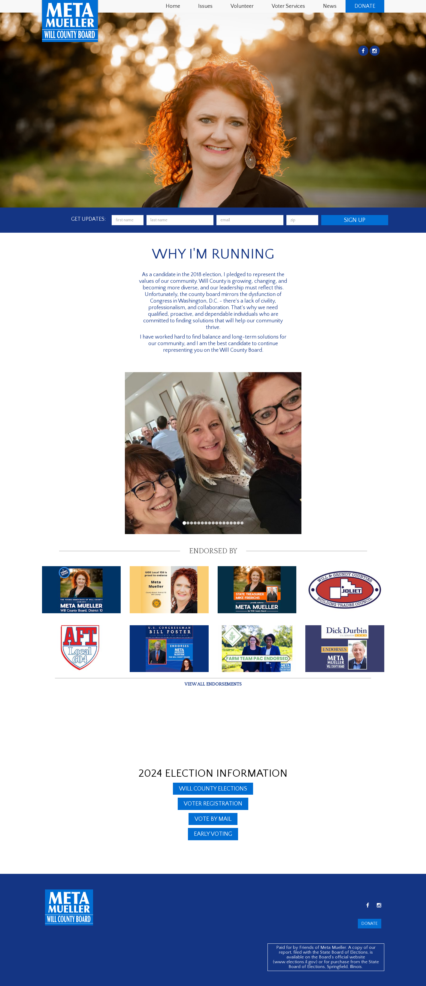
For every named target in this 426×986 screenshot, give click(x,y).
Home (173, 6)
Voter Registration (213, 803)
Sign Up (354, 220)
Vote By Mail (213, 819)
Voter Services (288, 6)
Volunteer (242, 6)
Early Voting (213, 834)
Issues (205, 6)
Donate (365, 6)
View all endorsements (213, 684)
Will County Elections (213, 788)
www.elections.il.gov (295, 961)
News (330, 6)
